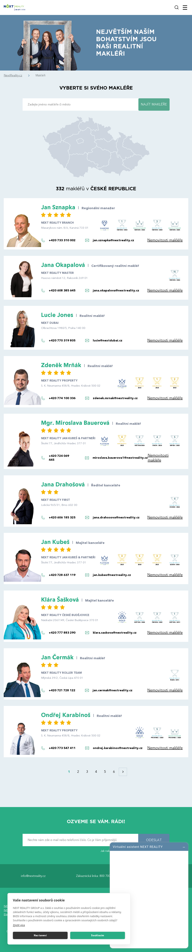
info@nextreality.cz (33, 876)
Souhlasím (97, 935)
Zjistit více (19, 925)
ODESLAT (154, 840)
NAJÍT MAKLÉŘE (154, 104)
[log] (149, 895)
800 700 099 (108, 876)
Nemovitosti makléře (165, 240)
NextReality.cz (13, 76)
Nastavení (40, 935)
